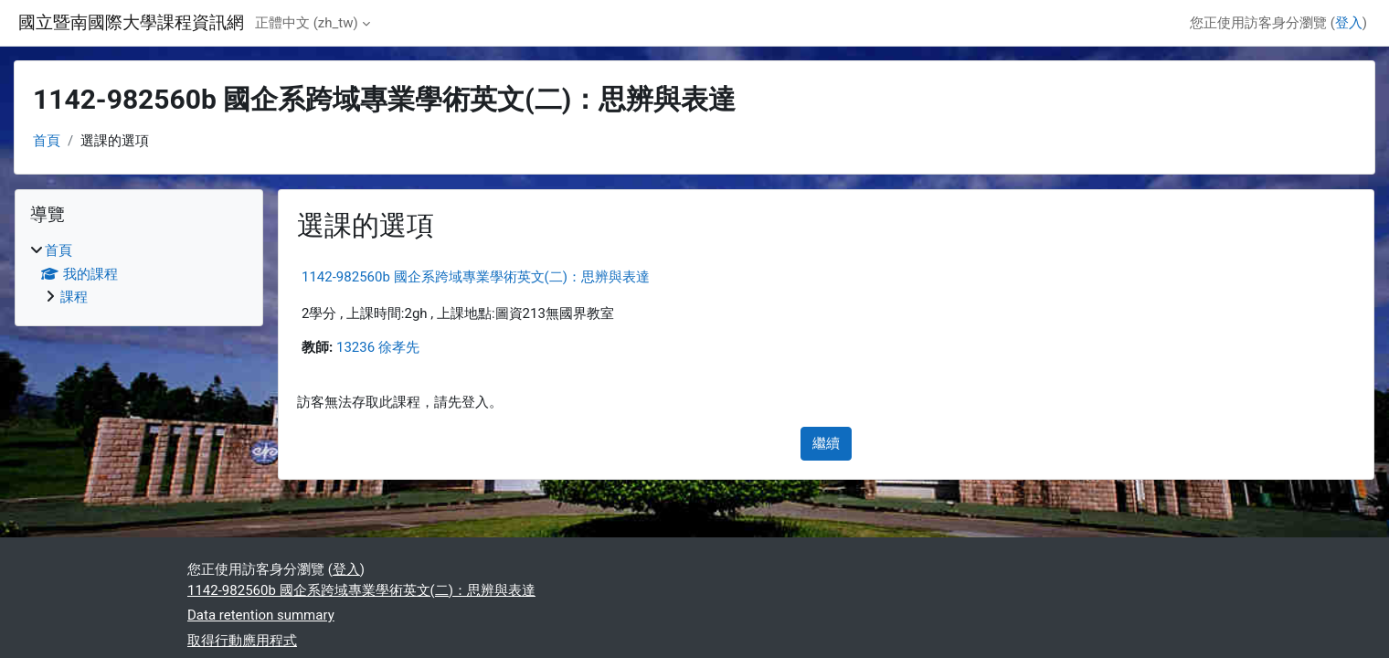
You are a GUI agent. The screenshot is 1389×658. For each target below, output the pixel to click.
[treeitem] (139, 274)
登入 (1348, 23)
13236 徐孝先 (377, 347)
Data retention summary (260, 615)
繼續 (826, 443)
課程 (74, 297)
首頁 (46, 141)
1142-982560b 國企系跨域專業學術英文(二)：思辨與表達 (476, 277)
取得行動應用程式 (242, 640)
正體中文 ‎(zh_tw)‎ (306, 23)
